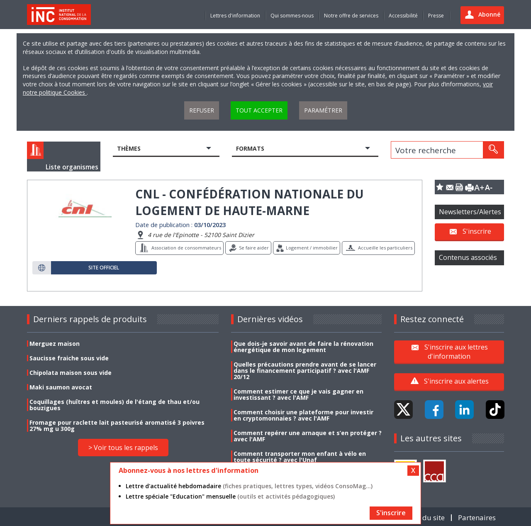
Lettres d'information (235, 15)
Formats (250, 148)
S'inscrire (477, 231)
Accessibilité (403, 15)
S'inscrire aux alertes (456, 381)
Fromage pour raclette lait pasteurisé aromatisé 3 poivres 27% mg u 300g (117, 425)
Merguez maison (54, 343)
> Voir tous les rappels (123, 447)
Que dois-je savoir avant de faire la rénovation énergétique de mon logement (303, 347)
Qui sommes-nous (292, 15)
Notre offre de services (351, 15)
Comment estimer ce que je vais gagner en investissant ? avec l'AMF (298, 394)
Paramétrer (323, 110)
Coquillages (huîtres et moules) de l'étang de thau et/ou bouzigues (114, 405)
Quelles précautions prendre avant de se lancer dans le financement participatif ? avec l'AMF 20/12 (305, 370)
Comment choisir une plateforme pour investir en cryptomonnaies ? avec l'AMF (303, 415)
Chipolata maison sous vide (70, 373)
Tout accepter (259, 110)
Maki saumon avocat (60, 387)
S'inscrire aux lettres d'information (456, 351)
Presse (436, 15)
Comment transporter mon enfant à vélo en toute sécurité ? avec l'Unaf (300, 457)
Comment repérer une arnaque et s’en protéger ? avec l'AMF (308, 436)
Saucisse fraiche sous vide (69, 358)
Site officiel (103, 267)
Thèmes (129, 148)
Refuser (201, 110)
